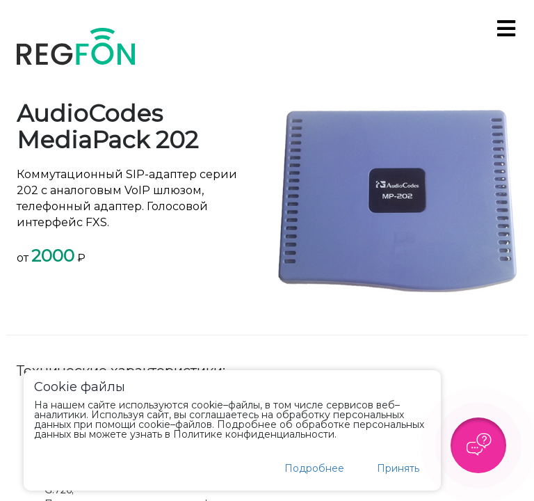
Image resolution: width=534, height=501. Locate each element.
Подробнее (314, 468)
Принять (398, 468)
